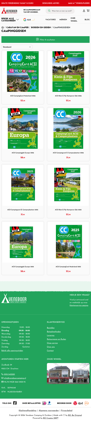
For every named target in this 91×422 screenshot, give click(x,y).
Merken (63, 20)
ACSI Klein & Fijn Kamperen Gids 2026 (68, 96)
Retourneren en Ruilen (56, 339)
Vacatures (51, 20)
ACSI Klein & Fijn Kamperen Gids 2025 (68, 210)
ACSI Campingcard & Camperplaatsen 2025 (22, 210)
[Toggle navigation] (10, 19)
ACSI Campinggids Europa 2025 (23, 267)
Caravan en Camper (17, 27)
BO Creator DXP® (50, 418)
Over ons (51, 347)
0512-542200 (9, 374)
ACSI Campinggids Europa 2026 (23, 153)
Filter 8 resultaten (45, 39)
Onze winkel (74, 19)
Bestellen (51, 328)
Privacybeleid (66, 411)
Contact (50, 351)
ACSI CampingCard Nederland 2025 (68, 267)
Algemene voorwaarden (49, 411)
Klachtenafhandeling (27, 411)
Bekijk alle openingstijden (12, 351)
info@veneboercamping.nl (15, 378)
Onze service (52, 343)
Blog (87, 20)
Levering (50, 335)
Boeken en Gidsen (41, 27)
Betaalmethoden (54, 332)
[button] (84, 10)
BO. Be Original (75, 415)
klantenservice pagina (79, 305)
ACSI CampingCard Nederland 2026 (22, 96)
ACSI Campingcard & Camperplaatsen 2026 (68, 153)
